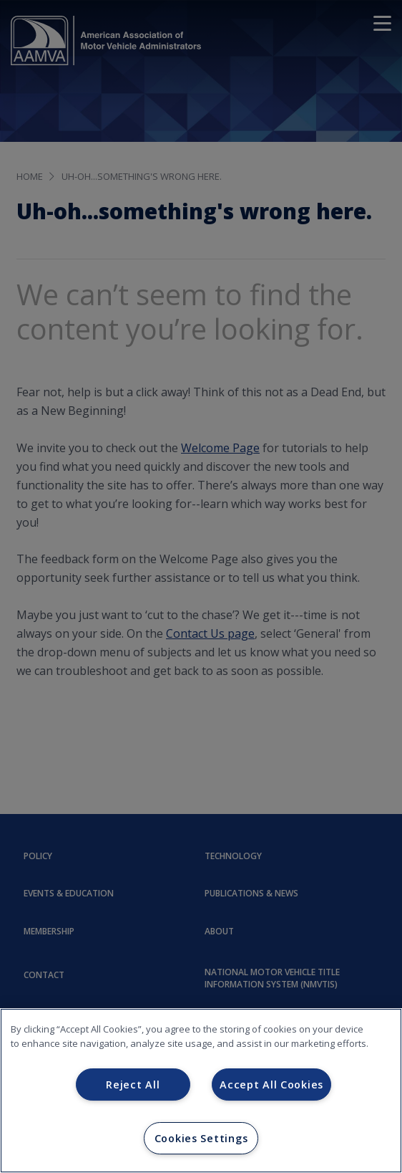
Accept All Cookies (271, 1084)
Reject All (133, 1084)
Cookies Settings (201, 1138)
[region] (201, 1090)
